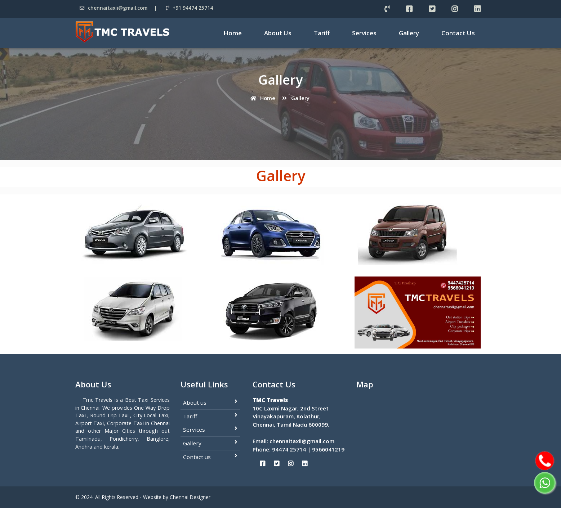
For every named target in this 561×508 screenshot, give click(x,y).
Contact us (197, 456)
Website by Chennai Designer (176, 497)
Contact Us (458, 33)
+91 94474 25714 (189, 7)
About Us (277, 33)
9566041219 (328, 449)
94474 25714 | (292, 449)
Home (232, 33)
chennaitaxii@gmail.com (113, 7)
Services (364, 33)
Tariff (322, 33)
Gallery (409, 33)
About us (194, 402)
